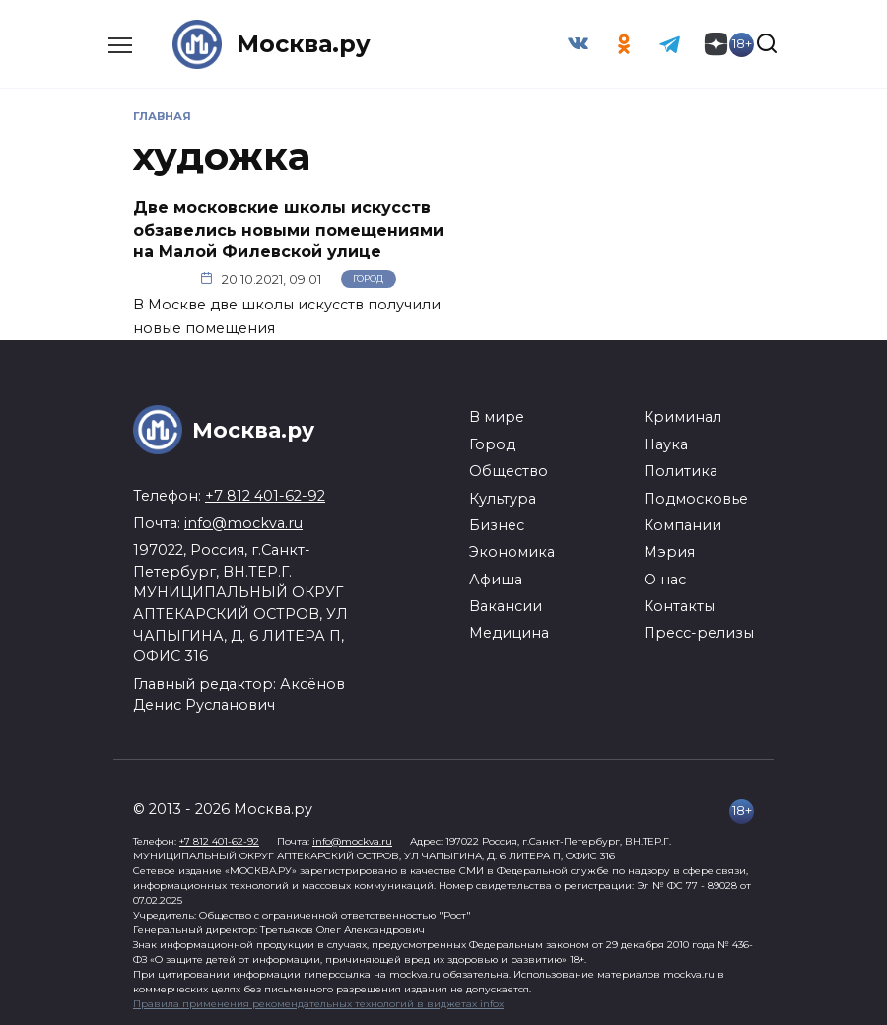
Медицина (509, 633)
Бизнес (496, 525)
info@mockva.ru (243, 523)
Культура (502, 498)
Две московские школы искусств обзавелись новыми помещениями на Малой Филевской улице (288, 229)
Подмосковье (696, 498)
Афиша (495, 578)
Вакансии (505, 606)
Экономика (512, 552)
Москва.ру (304, 44)
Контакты (679, 606)
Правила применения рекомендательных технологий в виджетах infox (318, 1002)
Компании (682, 525)
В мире (496, 417)
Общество (508, 471)
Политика (680, 471)
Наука (666, 444)
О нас (665, 578)
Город (368, 278)
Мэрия (669, 552)
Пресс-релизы (699, 633)
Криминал (682, 417)
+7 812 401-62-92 (265, 496)
